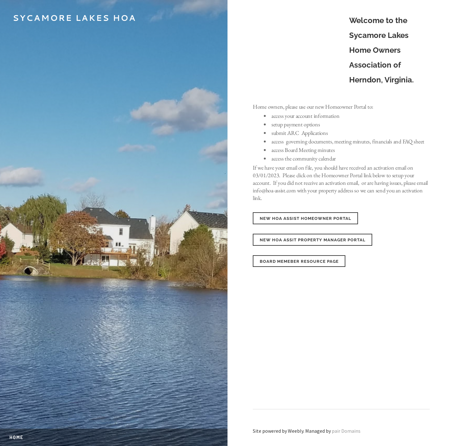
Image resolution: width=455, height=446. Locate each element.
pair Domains (346, 431)
